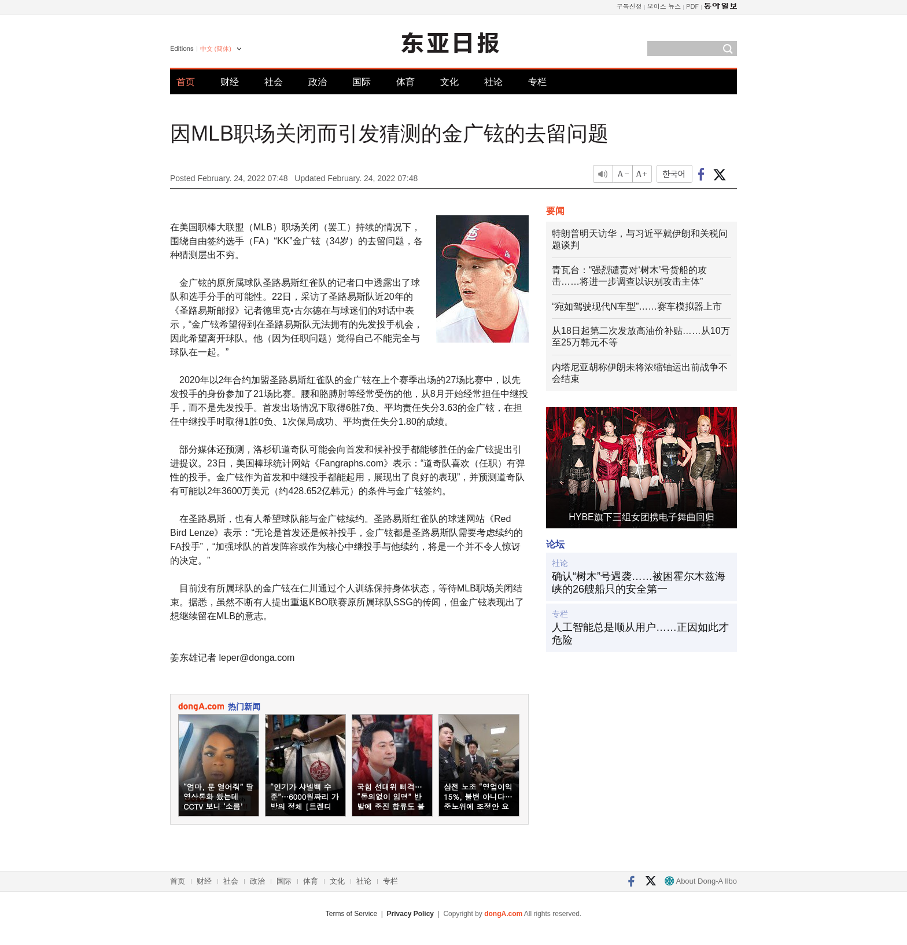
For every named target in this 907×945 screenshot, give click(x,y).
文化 (449, 82)
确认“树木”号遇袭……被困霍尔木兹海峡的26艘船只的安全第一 (638, 583)
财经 (229, 82)
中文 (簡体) (215, 48)
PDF (692, 6)
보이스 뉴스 (664, 6)
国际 (361, 82)
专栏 (537, 82)
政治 (317, 82)
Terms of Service (351, 914)
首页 (185, 82)
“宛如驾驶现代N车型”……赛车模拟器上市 (637, 306)
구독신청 (629, 6)
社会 (273, 82)
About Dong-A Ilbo (701, 881)
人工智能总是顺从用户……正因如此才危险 (640, 634)
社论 (493, 82)
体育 (405, 82)
